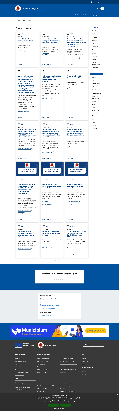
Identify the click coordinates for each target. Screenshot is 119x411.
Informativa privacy (65, 386)
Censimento (95, 43)
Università (94, 128)
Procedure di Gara (96, 90)
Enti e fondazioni (19, 367)
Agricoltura (95, 31)
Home (18, 20)
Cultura (94, 53)
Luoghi (84, 371)
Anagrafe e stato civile (43, 358)
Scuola (93, 104)
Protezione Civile (96, 93)
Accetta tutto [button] (53, 405)
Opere (93, 80)
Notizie (84, 358)
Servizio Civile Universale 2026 (96, 112)
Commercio (95, 47)
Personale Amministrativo (21, 372)
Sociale (94, 116)
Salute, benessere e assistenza (68, 369)
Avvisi (20, 34)
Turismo (94, 125)
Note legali (62, 388)
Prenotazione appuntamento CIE (45, 386)
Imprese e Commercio (42, 367)
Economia (94, 56)
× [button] (117, 394)
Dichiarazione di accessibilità (67, 391)
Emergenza (95, 67)
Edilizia (94, 59)
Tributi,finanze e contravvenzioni (68, 364)
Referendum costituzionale (95, 97)
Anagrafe (94, 37)
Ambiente (94, 34)
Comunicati (71, 226)
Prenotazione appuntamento (44, 383)
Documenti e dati (19, 375)
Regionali (94, 101)
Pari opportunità (96, 83)
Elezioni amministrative (96, 63)
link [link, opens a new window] (74, 402)
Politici (16, 369)
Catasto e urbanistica (42, 369)
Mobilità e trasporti (42, 372)
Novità (23, 20)
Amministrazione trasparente (67, 383)
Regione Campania (19, 2)
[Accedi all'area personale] (96, 2)
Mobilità (94, 77)
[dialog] (59, 402)
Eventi (84, 374)
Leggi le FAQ (40, 391)
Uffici (16, 364)
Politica (94, 87)
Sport (93, 119)
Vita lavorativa (41, 364)
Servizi (94, 108)
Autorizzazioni (63, 372)
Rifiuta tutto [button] (65, 405)
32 (59, 260)
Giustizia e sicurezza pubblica (67, 361)
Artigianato (95, 40)
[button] (59, 408)
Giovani (94, 71)
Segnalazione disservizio (43, 388)
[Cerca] (102, 8)
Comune (94, 50)
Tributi (93, 122)
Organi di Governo (19, 358)
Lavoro (94, 74)
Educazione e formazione (66, 358)
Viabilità (94, 132)
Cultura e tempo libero (43, 361)
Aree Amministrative (20, 361)
